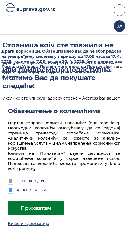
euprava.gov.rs (35, 9)
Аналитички (27, 190)
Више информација (28, 223)
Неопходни (26, 181)
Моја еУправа (119, 26)
